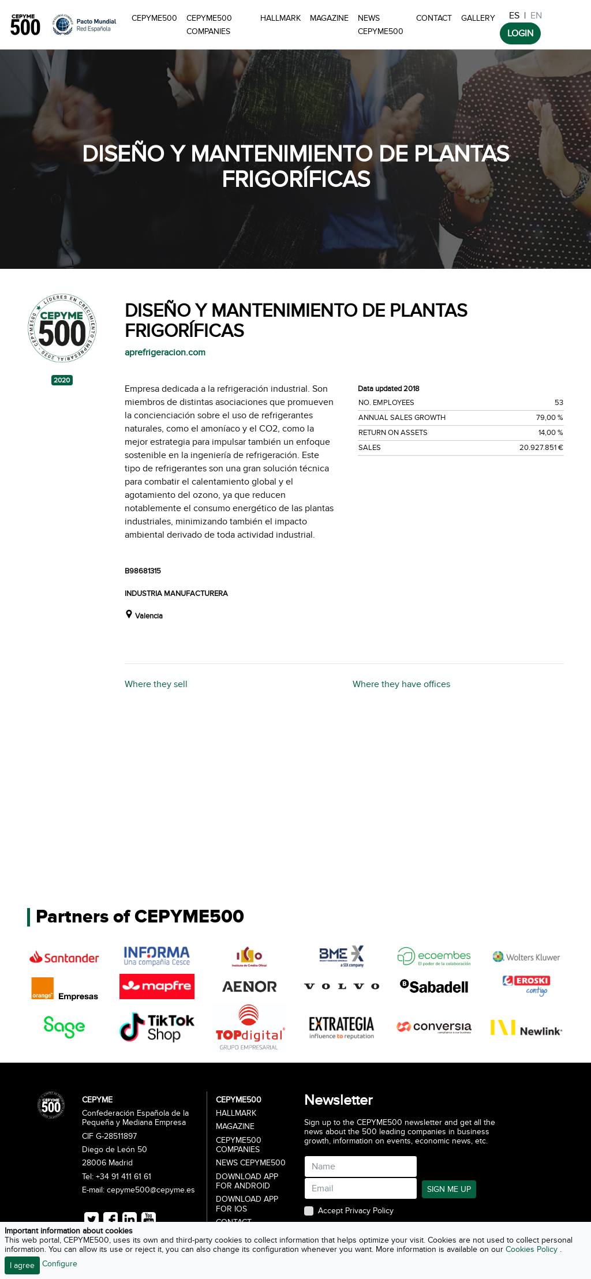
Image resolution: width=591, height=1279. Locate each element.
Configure (59, 1264)
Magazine (329, 18)
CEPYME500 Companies (209, 24)
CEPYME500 (154, 18)
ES (514, 15)
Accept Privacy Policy (356, 1211)
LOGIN (520, 33)
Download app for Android (247, 1181)
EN (536, 15)
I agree (22, 1265)
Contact (434, 18)
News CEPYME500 (380, 24)
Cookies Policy (533, 1249)
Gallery (478, 18)
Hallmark (280, 18)
